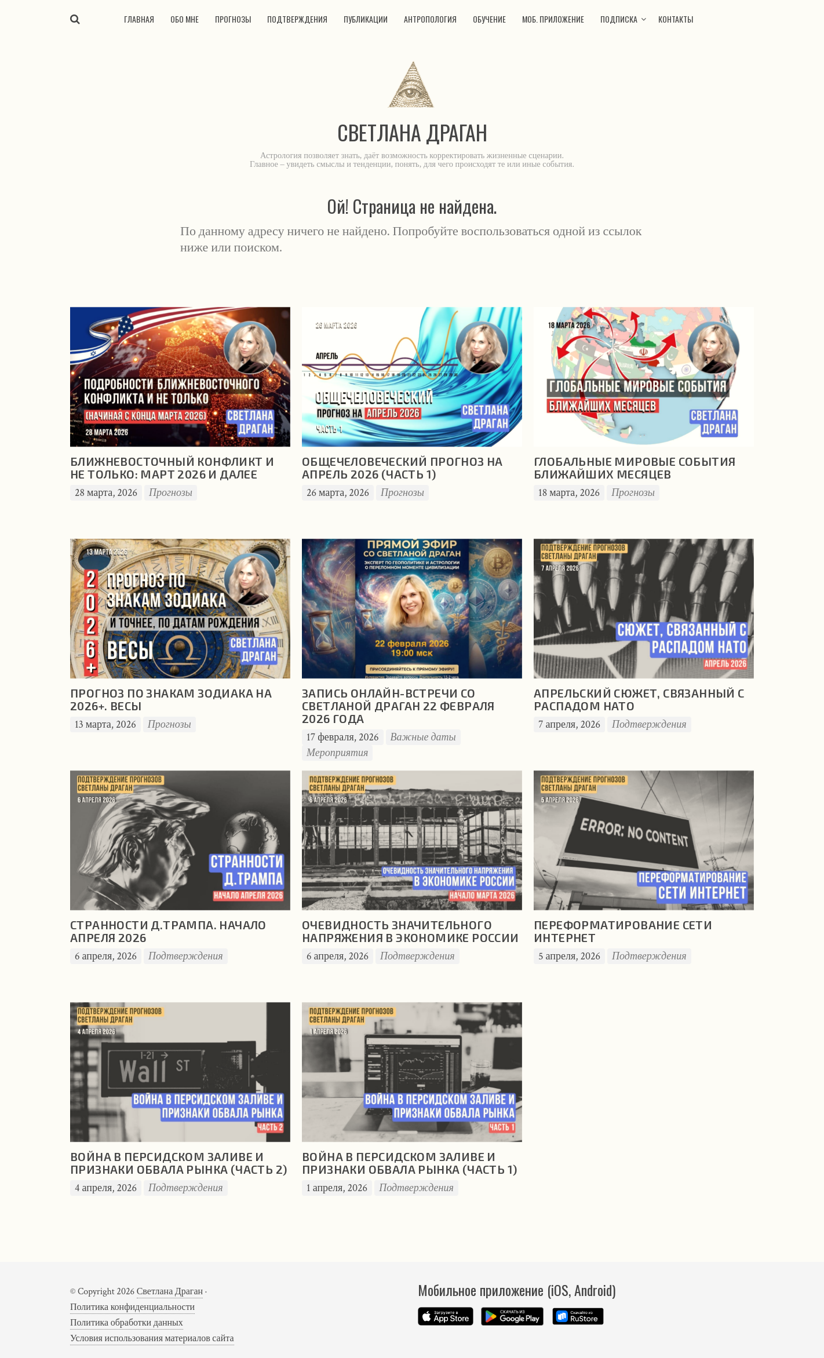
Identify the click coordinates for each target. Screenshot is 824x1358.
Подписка (618, 19)
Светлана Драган (170, 1292)
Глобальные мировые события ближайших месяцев (634, 467)
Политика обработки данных (126, 1323)
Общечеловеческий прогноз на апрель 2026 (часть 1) (402, 467)
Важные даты (423, 737)
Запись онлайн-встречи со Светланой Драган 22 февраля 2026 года (398, 705)
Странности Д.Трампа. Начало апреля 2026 (168, 931)
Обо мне (184, 19)
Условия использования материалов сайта (152, 1339)
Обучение (489, 19)
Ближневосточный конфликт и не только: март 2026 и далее (172, 467)
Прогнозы (233, 19)
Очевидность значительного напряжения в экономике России (410, 931)
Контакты (675, 19)
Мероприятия (337, 753)
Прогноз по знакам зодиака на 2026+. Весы (171, 699)
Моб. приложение (553, 19)
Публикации (366, 19)
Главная (139, 19)
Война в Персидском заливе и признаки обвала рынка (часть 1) (409, 1162)
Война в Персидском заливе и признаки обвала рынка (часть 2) (178, 1162)
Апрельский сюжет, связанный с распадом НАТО (639, 699)
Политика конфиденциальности (132, 1307)
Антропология (430, 19)
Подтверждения (297, 19)
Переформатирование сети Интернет (623, 931)
